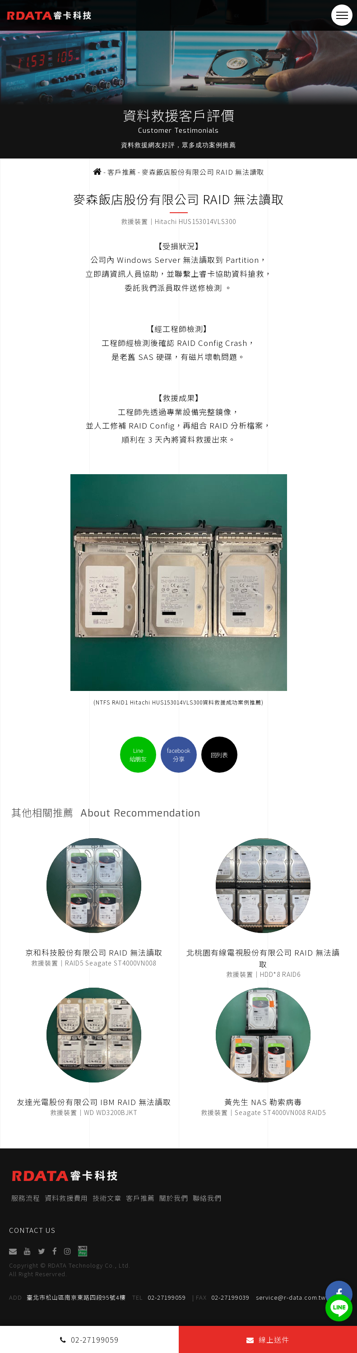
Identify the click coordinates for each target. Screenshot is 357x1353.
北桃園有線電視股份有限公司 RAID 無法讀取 (263, 958)
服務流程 (25, 1198)
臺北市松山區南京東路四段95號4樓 (67, 1297)
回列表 (219, 755)
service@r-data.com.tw (291, 1297)
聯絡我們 (207, 1198)
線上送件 (267, 1339)
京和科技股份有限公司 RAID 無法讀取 (93, 952)
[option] (178, 79)
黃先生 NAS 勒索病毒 (263, 1101)
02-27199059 (159, 1297)
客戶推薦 (140, 1198)
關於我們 (173, 1198)
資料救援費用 (66, 1198)
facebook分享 (178, 754)
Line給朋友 (138, 754)
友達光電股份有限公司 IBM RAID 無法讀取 (94, 1101)
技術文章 (107, 1198)
